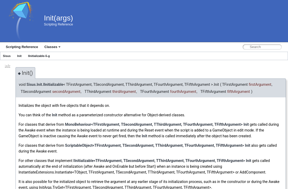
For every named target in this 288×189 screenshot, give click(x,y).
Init (19, 55)
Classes (52, 47)
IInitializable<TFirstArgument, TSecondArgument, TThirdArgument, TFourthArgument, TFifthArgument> (159, 161)
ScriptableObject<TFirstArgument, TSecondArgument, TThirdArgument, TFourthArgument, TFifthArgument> (154, 145)
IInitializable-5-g (39, 55)
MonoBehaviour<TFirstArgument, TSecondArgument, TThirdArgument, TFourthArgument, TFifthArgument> (153, 124)
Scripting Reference (22, 47)
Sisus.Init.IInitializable (45, 84)
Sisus (7, 55)
